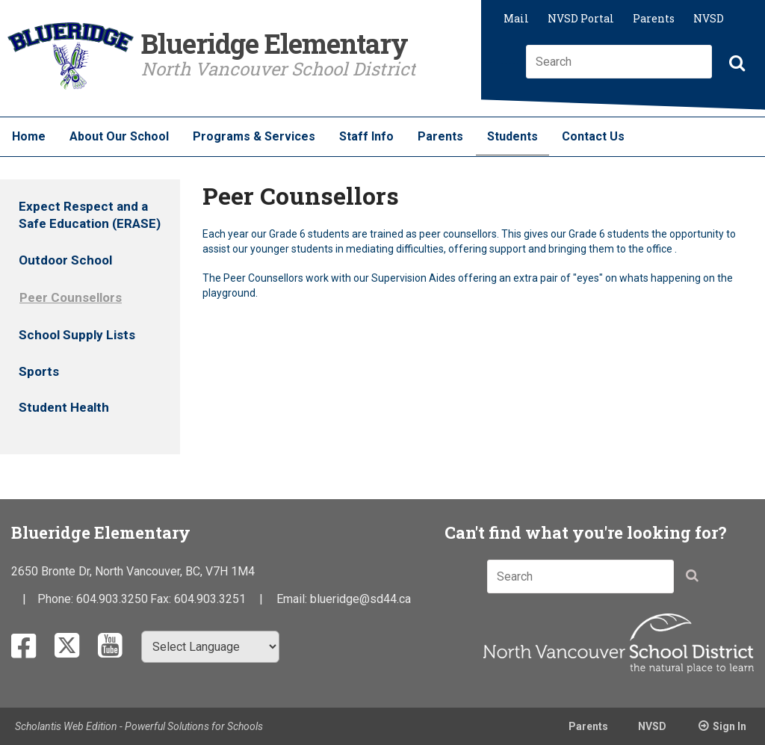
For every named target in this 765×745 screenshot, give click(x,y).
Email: (293, 599)
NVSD (708, 18)
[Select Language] (210, 647)
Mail (516, 18)
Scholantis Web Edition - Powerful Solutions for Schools (139, 726)
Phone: (56, 599)
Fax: (162, 599)
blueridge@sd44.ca (360, 599)
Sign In (729, 726)
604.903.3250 (112, 599)
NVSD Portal (581, 18)
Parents (654, 18)
